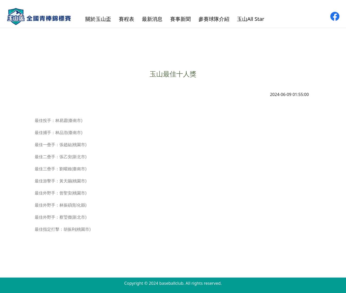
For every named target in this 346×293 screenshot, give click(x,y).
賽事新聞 (180, 18)
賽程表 (126, 18)
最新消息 (152, 18)
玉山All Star (250, 18)
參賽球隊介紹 (213, 18)
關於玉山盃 (98, 18)
